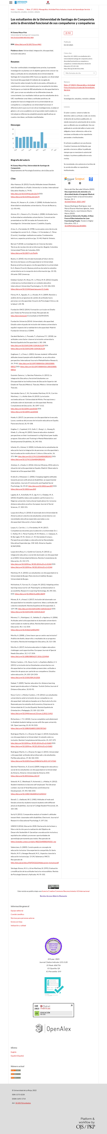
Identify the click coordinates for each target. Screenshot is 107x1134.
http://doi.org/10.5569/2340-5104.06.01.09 (27, 345)
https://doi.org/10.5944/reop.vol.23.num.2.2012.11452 (32, 713)
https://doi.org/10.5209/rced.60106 (24, 412)
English (13, 1052)
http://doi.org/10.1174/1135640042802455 (35, 456)
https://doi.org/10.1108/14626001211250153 (28, 794)
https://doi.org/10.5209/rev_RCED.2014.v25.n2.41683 (31, 746)
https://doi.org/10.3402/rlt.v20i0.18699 (30, 594)
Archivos (21, 9)
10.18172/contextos (23, 1103)
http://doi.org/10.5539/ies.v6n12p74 (25, 194)
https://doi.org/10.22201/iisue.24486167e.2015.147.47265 (33, 761)
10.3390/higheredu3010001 (75, 226)
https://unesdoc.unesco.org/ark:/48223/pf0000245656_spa (33, 842)
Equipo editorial (17, 911)
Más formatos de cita (73, 73)
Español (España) (17, 1056)
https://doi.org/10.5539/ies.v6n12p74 (25, 197)
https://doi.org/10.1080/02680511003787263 (28, 728)
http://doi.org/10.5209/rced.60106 (24, 409)
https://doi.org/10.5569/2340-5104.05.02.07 (28, 612)
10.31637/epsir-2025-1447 (75, 202)
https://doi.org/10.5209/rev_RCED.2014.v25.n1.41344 (31, 567)
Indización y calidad (18, 925)
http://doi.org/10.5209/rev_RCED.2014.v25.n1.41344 (31, 564)
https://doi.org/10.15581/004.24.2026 (25, 677)
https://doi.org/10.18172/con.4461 (28, 44)
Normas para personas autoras (22, 918)
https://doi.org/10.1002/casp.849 (23, 489)
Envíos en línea (16, 922)
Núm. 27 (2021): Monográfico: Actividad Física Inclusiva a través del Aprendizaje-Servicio (58, 9)
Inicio (13, 9)
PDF (69, 33)
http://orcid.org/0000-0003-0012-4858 (22, 37)
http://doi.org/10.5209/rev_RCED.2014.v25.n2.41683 (31, 743)
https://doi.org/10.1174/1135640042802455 (28, 459)
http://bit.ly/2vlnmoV (19, 316)
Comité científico (17, 914)
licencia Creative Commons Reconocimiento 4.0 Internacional (65, 891)
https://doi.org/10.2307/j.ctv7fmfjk (24, 253)
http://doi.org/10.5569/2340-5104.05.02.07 (35, 609)
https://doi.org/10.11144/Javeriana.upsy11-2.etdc (30, 289)
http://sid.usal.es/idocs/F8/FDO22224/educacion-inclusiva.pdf (35, 863)
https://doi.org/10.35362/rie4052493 (25, 630)
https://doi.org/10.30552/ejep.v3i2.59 (25, 776)
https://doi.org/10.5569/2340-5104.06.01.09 (28, 349)
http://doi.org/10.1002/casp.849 (40, 486)
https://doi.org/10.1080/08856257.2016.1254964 (30, 656)
